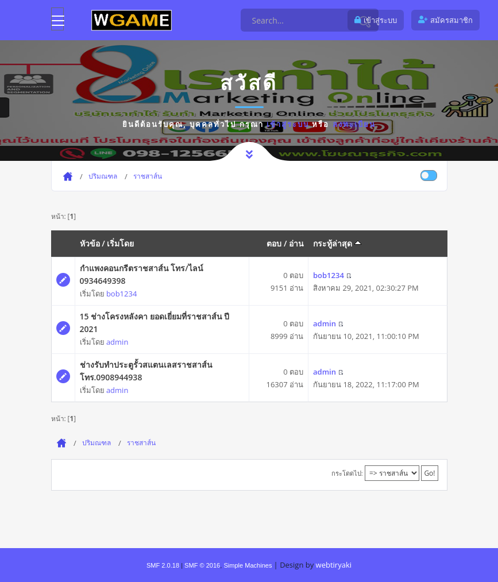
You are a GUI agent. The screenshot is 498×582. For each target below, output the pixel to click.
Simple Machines (247, 565)
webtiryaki (334, 565)
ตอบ (274, 243)
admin (117, 342)
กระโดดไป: (347, 473)
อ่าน (296, 243)
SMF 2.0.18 (162, 565)
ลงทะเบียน (354, 124)
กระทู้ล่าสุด (337, 243)
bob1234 (121, 293)
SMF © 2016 (202, 565)
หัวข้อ (90, 243)
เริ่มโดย (120, 243)
